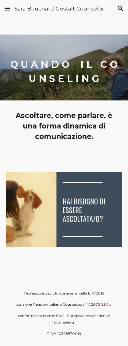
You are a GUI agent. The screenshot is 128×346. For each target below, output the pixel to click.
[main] (64, 67)
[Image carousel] (64, 213)
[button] (7, 8)
